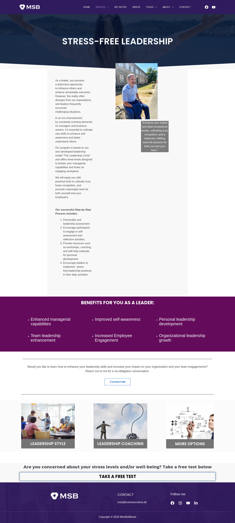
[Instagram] (180, 503)
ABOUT (168, 7)
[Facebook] (206, 7)
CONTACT (185, 7)
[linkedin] (196, 503)
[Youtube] (213, 7)
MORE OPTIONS (190, 443)
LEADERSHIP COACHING (120, 443)
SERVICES (107, 7)
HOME (94, 7)
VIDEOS (140, 7)
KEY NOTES (126, 7)
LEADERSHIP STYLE (48, 443)
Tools (152, 7)
